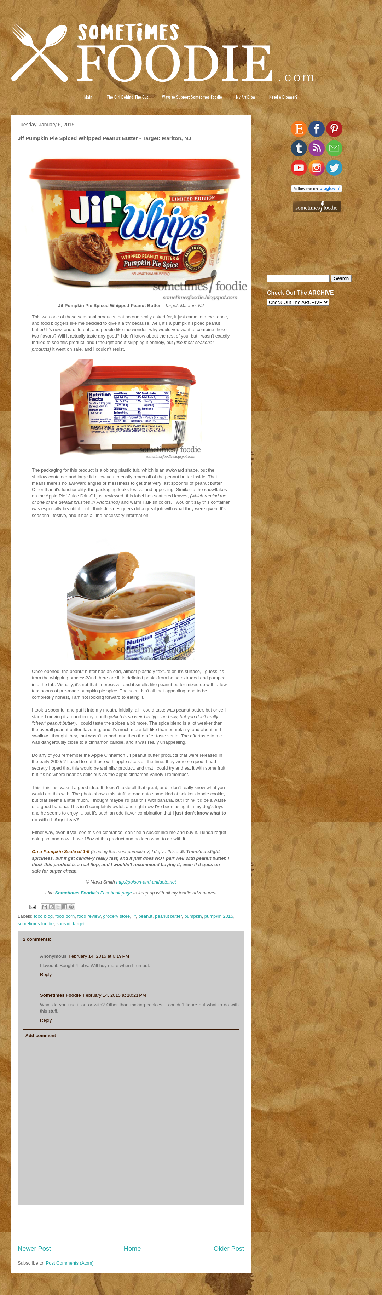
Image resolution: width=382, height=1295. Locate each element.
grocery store (116, 916)
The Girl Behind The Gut (127, 97)
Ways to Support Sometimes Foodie (192, 97)
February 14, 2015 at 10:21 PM (114, 995)
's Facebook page (93, 893)
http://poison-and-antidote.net (146, 882)
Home (132, 1248)
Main (88, 97)
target (79, 923)
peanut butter (168, 916)
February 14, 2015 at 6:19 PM (99, 956)
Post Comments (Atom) (70, 1263)
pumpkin (193, 916)
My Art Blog (245, 97)
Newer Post (34, 1248)
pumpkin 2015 (218, 916)
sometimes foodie (36, 923)
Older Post (229, 1248)
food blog (43, 916)
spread (63, 923)
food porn (65, 916)
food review (88, 916)
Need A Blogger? (283, 97)
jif (134, 916)
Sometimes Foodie (60, 995)
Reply (46, 974)
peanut (145, 916)
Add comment (40, 1035)
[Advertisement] (131, 1224)
